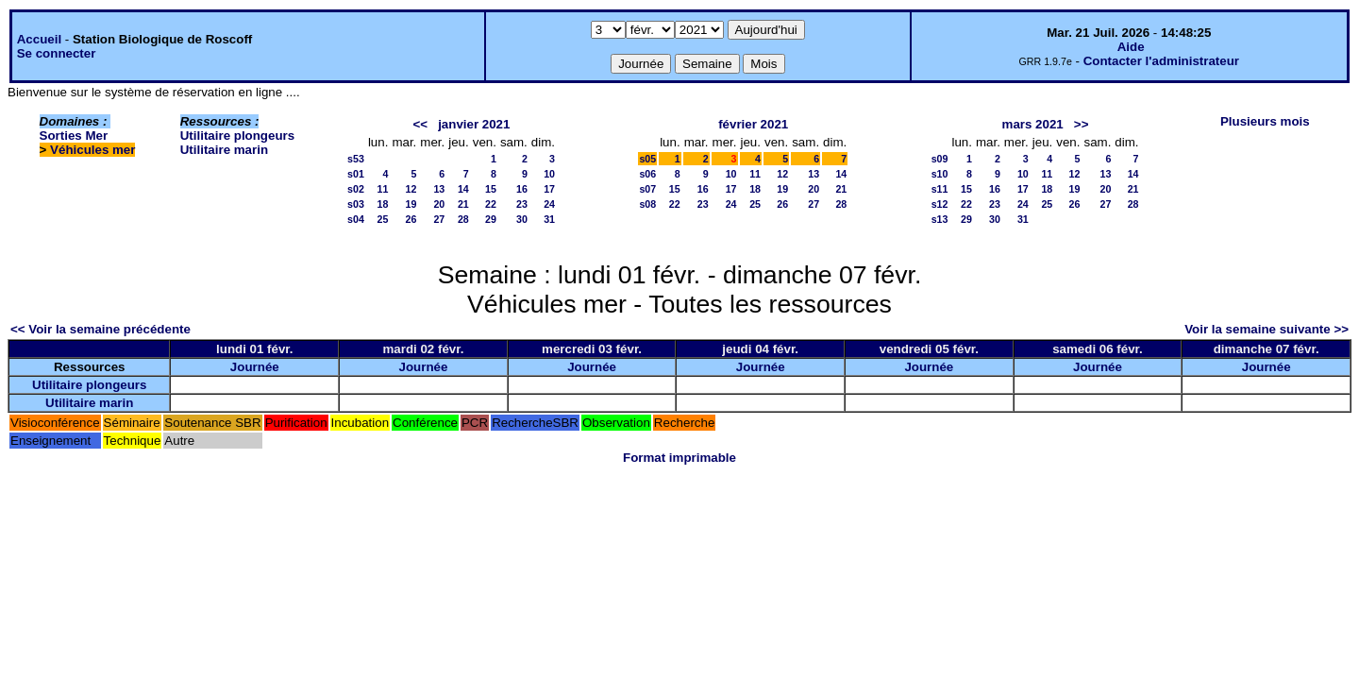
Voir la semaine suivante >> (1266, 329)
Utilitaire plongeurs (237, 135)
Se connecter (56, 53)
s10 (939, 173)
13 (439, 189)
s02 (355, 189)
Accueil (39, 39)
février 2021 (753, 124)
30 (522, 219)
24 (549, 204)
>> (1081, 124)
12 (410, 189)
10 (549, 173)
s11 (939, 189)
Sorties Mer (74, 135)
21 (463, 204)
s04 (355, 219)
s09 (939, 158)
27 (439, 219)
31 (549, 219)
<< (420, 124)
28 (463, 219)
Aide (1131, 47)
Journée (254, 367)
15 (490, 189)
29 (490, 219)
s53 (355, 158)
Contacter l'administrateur (1161, 61)
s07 (647, 189)
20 (439, 204)
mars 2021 (1033, 124)
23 (522, 204)
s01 (355, 173)
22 (490, 204)
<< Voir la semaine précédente (100, 329)
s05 (647, 158)
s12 (939, 204)
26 (410, 219)
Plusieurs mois (1265, 121)
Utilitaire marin (224, 150)
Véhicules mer (92, 150)
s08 (647, 204)
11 (383, 189)
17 (549, 189)
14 (463, 189)
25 (383, 219)
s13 (939, 219)
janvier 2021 (474, 124)
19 (410, 204)
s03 (355, 204)
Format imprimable (679, 457)
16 (522, 189)
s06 (647, 173)
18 (383, 204)
